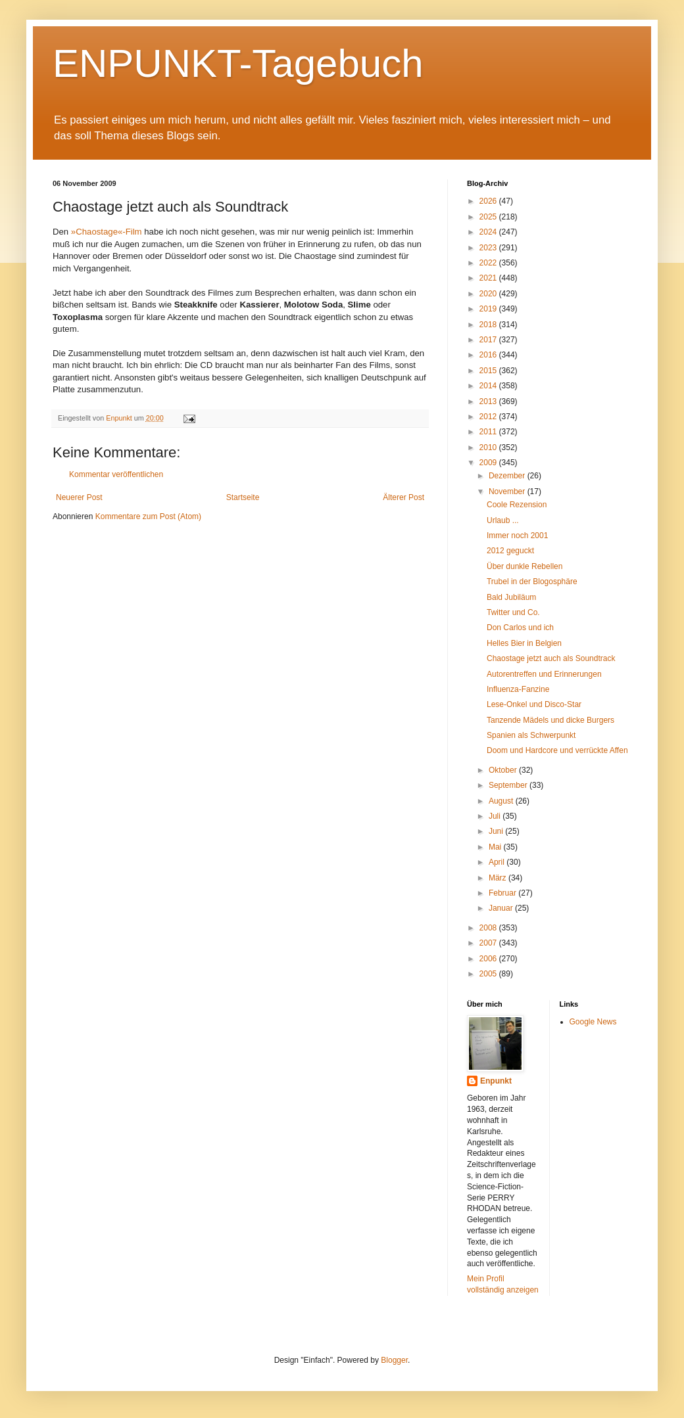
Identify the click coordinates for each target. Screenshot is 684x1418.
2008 (489, 927)
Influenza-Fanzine (518, 689)
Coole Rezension (517, 504)
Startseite (243, 497)
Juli (495, 816)
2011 (489, 431)
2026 (489, 201)
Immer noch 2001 (517, 535)
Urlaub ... (503, 520)
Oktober (504, 770)
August (502, 801)
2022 (489, 262)
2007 (489, 943)
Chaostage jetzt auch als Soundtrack (551, 658)
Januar (502, 908)
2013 (489, 401)
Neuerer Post (79, 497)
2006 (489, 958)
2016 (489, 354)
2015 (489, 370)
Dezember (508, 475)
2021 (489, 278)
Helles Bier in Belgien (524, 643)
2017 (489, 339)
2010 (489, 447)
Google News (593, 1021)
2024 (489, 232)
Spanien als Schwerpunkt (531, 735)
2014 (489, 385)
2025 (489, 216)
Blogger (394, 1360)
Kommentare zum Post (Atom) (148, 516)
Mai (496, 847)
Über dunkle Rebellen (524, 566)
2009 (489, 462)
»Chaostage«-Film (107, 232)
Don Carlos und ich (520, 627)
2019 (489, 308)
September (509, 785)
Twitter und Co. (513, 612)
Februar (503, 893)
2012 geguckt (510, 550)
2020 (489, 293)
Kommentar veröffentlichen (116, 474)
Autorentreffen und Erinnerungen (544, 674)
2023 (489, 247)
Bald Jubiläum (511, 597)
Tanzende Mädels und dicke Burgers (550, 720)
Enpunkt (496, 1081)
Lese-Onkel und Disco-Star (534, 704)
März (498, 877)
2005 (489, 973)
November (508, 491)
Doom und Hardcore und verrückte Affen (557, 750)
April (497, 862)
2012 (489, 416)
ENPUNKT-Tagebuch (238, 63)
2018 (489, 324)
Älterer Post (403, 497)
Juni (497, 831)
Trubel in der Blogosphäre (532, 581)
